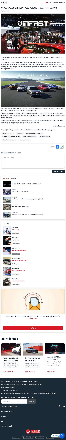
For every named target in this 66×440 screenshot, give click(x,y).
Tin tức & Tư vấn (6, 426)
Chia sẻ (52, 147)
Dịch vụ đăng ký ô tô (26, 130)
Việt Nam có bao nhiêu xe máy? (21, 206)
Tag (2, 130)
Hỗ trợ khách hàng (7, 411)
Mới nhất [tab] (13, 178)
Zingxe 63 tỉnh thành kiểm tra (34, 133)
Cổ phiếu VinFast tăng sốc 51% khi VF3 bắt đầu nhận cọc (27, 214)
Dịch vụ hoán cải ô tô (8, 133)
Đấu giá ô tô (20, 133)
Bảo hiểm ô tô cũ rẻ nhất (9, 140)
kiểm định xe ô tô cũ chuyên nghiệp (44, 130)
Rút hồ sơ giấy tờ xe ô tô (29, 136)
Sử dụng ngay (16, 233)
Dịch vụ (3, 421)
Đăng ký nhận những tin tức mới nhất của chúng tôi (18, 397)
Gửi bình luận (58, 171)
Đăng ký (31, 401)
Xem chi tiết (7, 372)
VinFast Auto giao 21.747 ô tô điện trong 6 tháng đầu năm (28, 199)
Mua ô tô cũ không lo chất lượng (11, 136)
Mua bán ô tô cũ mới (44, 136)
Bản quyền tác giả (50, 437)
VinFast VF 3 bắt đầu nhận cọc (20, 191)
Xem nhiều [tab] (6, 178)
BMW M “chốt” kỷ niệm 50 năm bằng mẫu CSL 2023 (26, 183)
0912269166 (14, 390)
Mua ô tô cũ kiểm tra (24, 140)
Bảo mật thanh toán (16, 437)
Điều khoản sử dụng (39, 437)
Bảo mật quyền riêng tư (28, 437)
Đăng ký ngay (33, 328)
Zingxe (3, 416)
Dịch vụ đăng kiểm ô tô (12, 130)
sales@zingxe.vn (10, 387)
